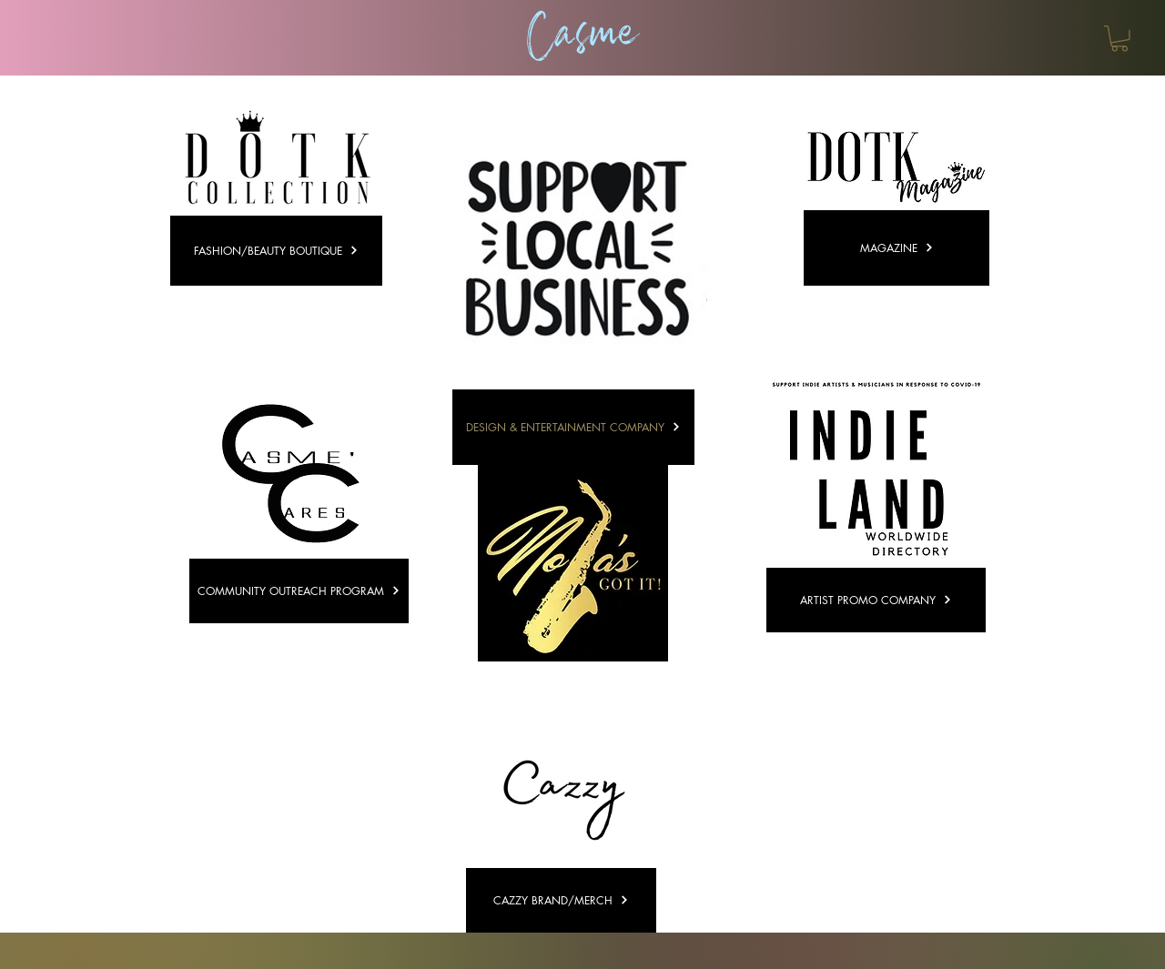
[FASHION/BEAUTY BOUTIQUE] (276, 251)
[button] (1119, 38)
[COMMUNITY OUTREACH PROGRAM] (299, 591)
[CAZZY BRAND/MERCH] (561, 900)
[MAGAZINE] (896, 248)
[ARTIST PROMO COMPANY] (876, 600)
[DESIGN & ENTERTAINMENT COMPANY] (573, 427)
